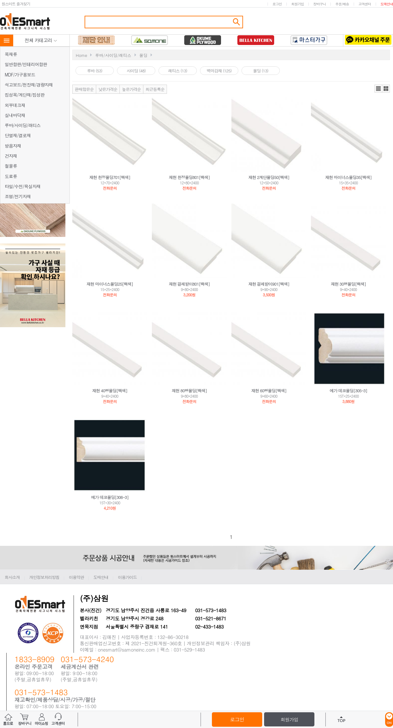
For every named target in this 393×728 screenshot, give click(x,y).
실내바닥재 (15, 115)
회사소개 (12, 577)
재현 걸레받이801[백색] (189, 284)
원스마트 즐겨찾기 (16, 4)
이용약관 (76, 577)
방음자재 (13, 146)
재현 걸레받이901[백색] (268, 284)
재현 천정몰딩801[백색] (189, 177)
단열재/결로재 (18, 135)
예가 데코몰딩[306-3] (109, 497)
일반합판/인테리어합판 (26, 64)
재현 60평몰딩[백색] (268, 391)
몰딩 (143, 55)
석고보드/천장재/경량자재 (29, 84)
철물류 (11, 166)
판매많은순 (84, 89)
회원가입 (297, 4)
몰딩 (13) (260, 71)
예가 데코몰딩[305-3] (348, 391)
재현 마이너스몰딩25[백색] (109, 284)
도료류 (11, 176)
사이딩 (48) (136, 71)
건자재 (11, 156)
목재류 (11, 54)
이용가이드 (127, 577)
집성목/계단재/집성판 (25, 95)
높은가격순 (131, 89)
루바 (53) (94, 71)
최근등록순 (155, 89)
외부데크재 (15, 105)
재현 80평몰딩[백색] (189, 391)
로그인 (277, 4)
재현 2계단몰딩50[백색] (268, 177)
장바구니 (319, 4)
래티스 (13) (177, 71)
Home (81, 55)
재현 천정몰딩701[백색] (109, 177)
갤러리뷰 (386, 88)
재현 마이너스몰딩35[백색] (348, 177)
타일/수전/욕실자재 (23, 186)
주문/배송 (342, 4)
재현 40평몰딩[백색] (109, 391)
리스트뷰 (378, 88)
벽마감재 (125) (219, 71)
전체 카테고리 (41, 40)
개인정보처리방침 (44, 577)
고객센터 (364, 4)
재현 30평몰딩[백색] (348, 284)
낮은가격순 (107, 89)
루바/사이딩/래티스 (23, 125)
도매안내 (386, 4)
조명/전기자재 (18, 196)
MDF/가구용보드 (20, 74)
